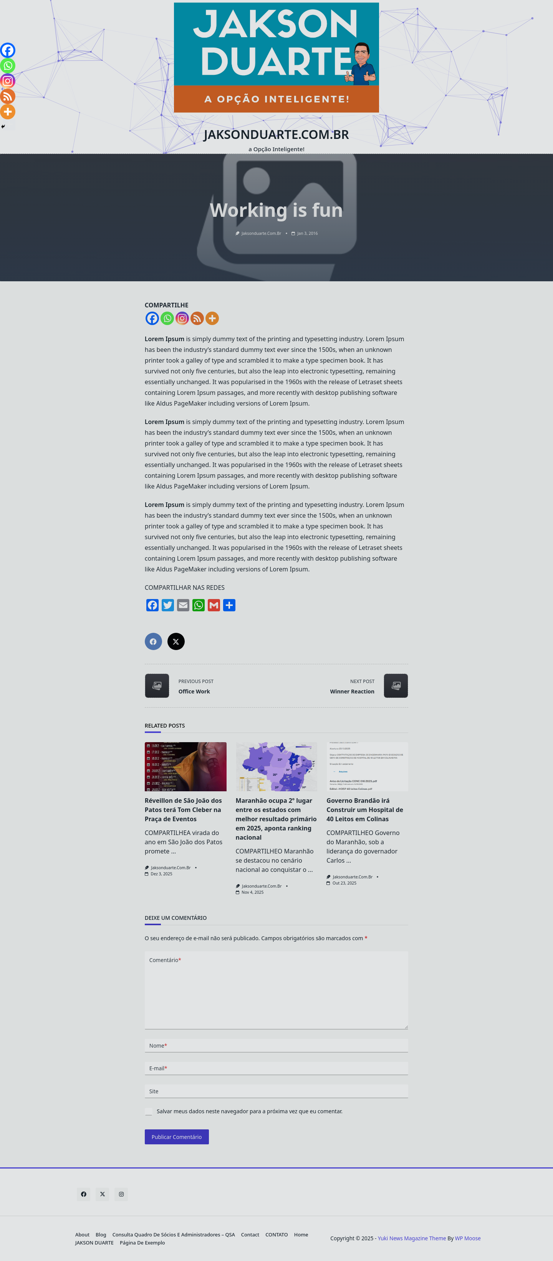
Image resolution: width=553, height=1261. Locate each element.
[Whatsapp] (7, 65)
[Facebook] (7, 50)
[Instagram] (7, 81)
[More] (7, 111)
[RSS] (7, 96)
